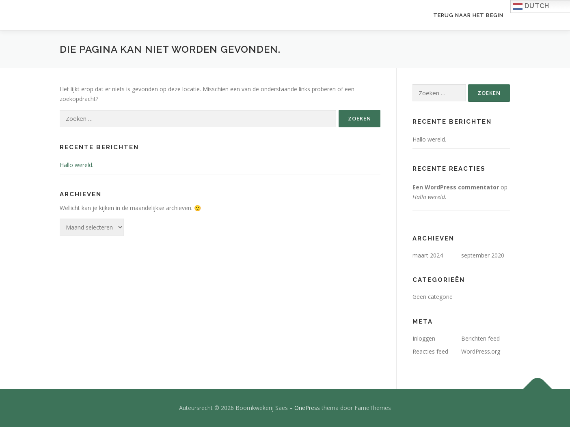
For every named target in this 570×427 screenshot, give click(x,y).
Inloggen (423, 338)
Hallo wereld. (76, 165)
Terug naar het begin (468, 15)
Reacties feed (430, 351)
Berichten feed (480, 338)
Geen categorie (432, 296)
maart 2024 (427, 255)
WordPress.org (480, 351)
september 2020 (482, 255)
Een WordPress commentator (455, 187)
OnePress (307, 408)
